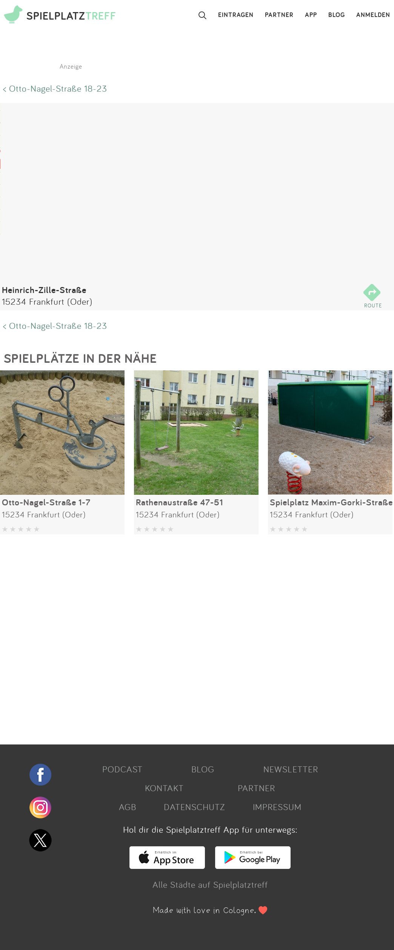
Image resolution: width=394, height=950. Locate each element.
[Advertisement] (193, 636)
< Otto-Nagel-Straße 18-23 (55, 88)
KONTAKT (164, 787)
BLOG (336, 15)
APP (311, 15)
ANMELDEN (373, 15)
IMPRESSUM (277, 806)
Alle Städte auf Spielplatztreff (210, 884)
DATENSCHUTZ (194, 806)
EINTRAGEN (236, 15)
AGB (127, 806)
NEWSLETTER (290, 769)
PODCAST (122, 769)
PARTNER (279, 15)
